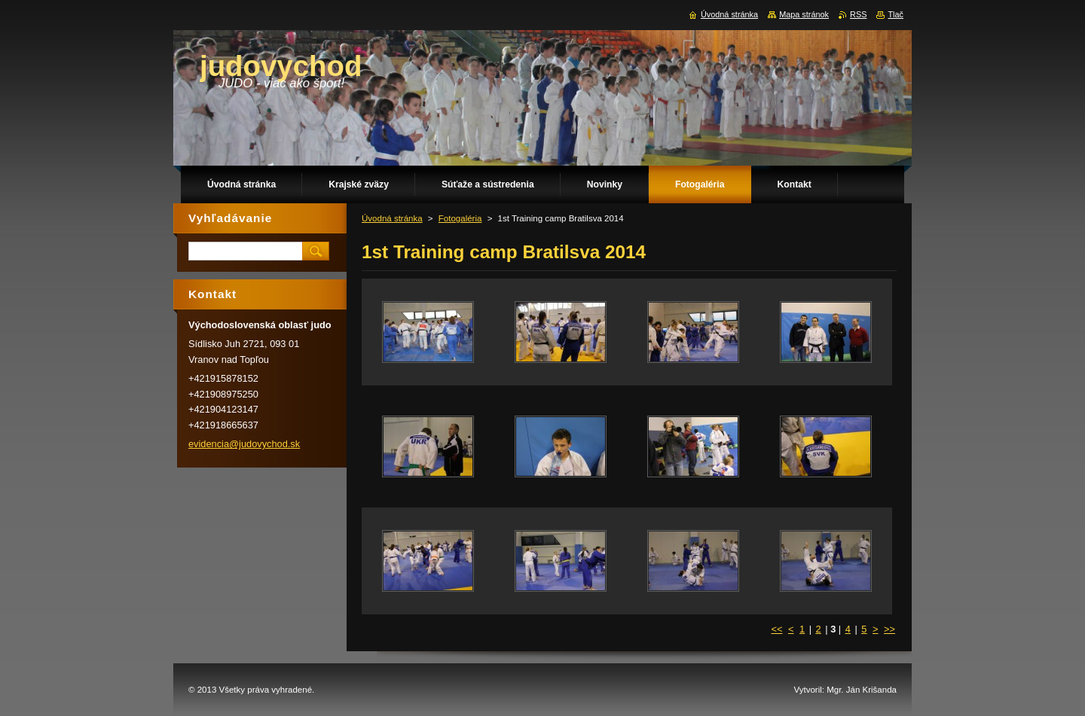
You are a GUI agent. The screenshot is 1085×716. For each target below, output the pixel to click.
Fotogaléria (460, 218)
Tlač (895, 14)
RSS (858, 14)
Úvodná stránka (392, 218)
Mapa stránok (804, 14)
